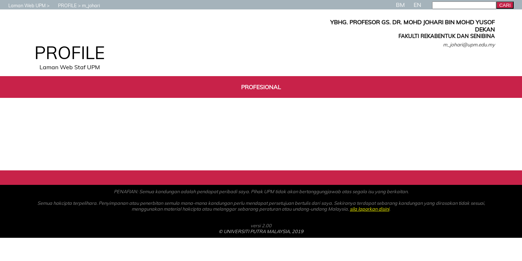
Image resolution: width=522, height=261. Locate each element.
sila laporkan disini (369, 209)
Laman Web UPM (23, 5)
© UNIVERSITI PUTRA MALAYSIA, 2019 (261, 231)
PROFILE (64, 5)
